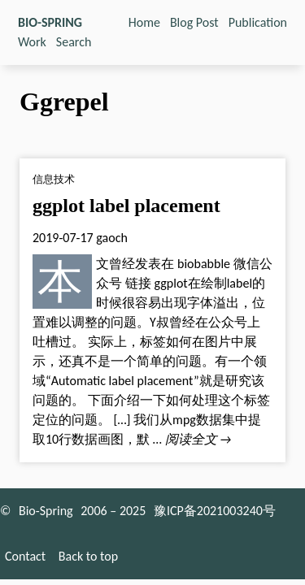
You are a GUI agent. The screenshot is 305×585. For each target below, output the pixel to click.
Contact (25, 556)
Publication (258, 22)
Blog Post (194, 22)
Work (32, 42)
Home (144, 22)
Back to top (88, 556)
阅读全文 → (198, 439)
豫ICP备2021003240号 (215, 510)
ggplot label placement (126, 205)
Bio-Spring (46, 510)
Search (74, 42)
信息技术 (54, 179)
